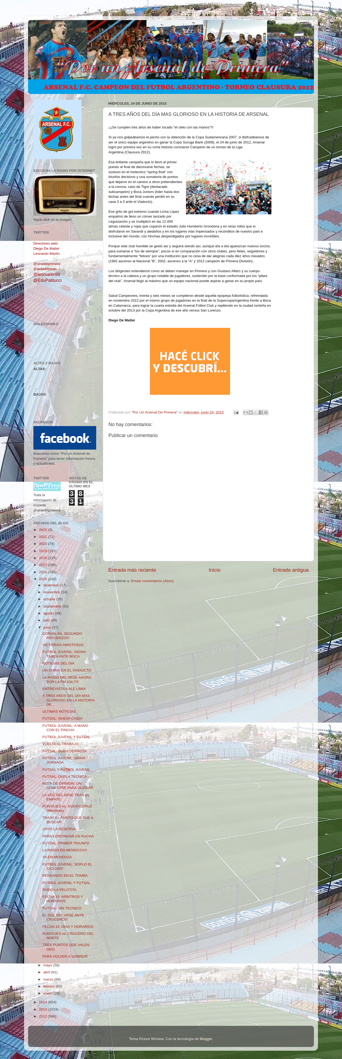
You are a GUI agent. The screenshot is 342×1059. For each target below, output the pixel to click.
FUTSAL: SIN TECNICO (61, 908)
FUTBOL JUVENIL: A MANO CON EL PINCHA (65, 728)
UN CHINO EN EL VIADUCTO (66, 670)
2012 (43, 1016)
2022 (43, 530)
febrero (49, 986)
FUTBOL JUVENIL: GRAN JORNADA (63, 760)
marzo (48, 979)
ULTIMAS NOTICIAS (59, 711)
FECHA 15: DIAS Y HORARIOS (68, 927)
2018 (43, 558)
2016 (43, 572)
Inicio (214, 570)
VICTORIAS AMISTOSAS (63, 645)
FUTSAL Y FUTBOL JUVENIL (66, 770)
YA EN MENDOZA (57, 857)
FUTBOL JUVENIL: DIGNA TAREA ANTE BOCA (64, 654)
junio (47, 627)
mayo (48, 965)
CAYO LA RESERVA (59, 829)
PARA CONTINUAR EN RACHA (68, 836)
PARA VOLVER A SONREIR (65, 956)
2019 (43, 551)
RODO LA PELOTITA (59, 890)
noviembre (52, 592)
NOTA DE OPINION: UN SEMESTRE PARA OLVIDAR (67, 785)
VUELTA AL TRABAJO (60, 744)
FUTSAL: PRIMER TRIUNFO (65, 843)
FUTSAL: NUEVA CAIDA (62, 718)
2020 (43, 544)
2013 (43, 1009)
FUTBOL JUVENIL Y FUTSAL (66, 737)
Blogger (206, 1039)
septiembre (52, 606)
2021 (43, 537)
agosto (49, 613)
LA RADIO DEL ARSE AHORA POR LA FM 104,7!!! (66, 679)
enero (48, 993)
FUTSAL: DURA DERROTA (64, 751)
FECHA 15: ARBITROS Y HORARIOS (62, 899)
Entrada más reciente (132, 570)
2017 (43, 565)
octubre (49, 599)
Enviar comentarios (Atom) (152, 581)
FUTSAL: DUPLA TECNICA (64, 777)
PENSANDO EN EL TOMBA (65, 876)
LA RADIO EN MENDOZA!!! (64, 850)
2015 (43, 579)
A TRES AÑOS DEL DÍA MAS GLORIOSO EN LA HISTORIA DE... (68, 700)
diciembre (51, 585)
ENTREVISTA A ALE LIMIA (64, 689)
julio (47, 620)
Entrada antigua (291, 570)
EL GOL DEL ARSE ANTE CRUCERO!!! (63, 917)
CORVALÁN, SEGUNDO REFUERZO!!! (62, 636)
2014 (43, 1002)
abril (47, 972)
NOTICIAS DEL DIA (58, 663)
